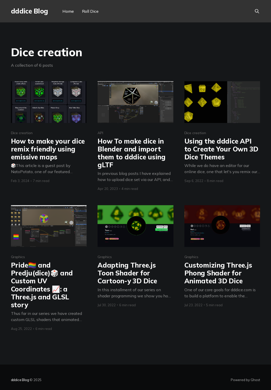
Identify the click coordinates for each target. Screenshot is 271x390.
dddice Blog (29, 11)
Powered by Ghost (245, 380)
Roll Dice (90, 11)
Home (68, 11)
